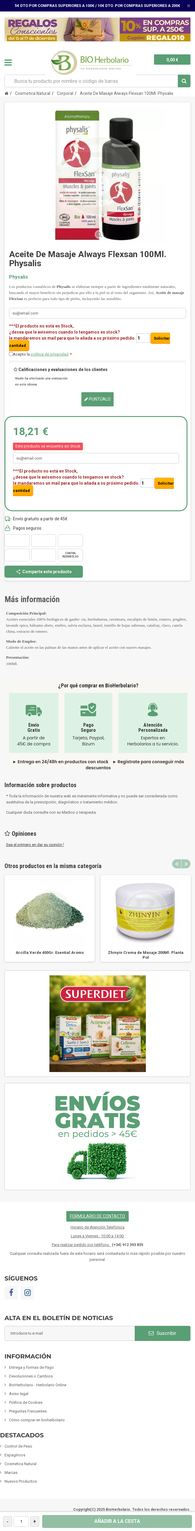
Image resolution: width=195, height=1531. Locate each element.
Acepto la (42, 354)
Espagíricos (15, 1455)
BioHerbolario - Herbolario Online (37, 1385)
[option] (50, 918)
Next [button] (185, 863)
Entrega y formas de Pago (31, 1367)
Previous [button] (176, 863)
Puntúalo (97, 399)
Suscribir (162, 1333)
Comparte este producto (44, 571)
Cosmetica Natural (20, 1464)
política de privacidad (49, 354)
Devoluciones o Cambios (31, 1376)
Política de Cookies (25, 1402)
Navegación (8, 62)
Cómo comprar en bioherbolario (37, 1420)
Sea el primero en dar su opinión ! (35, 844)
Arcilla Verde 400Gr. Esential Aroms (50, 952)
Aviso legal (18, 1393)
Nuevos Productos (21, 1481)
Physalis (18, 277)
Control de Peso (18, 1446)
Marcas (11, 1472)
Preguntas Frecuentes (28, 1411)
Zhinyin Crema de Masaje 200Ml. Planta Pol (146, 955)
